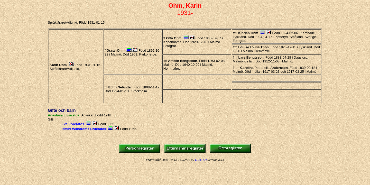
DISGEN (201, 160)
